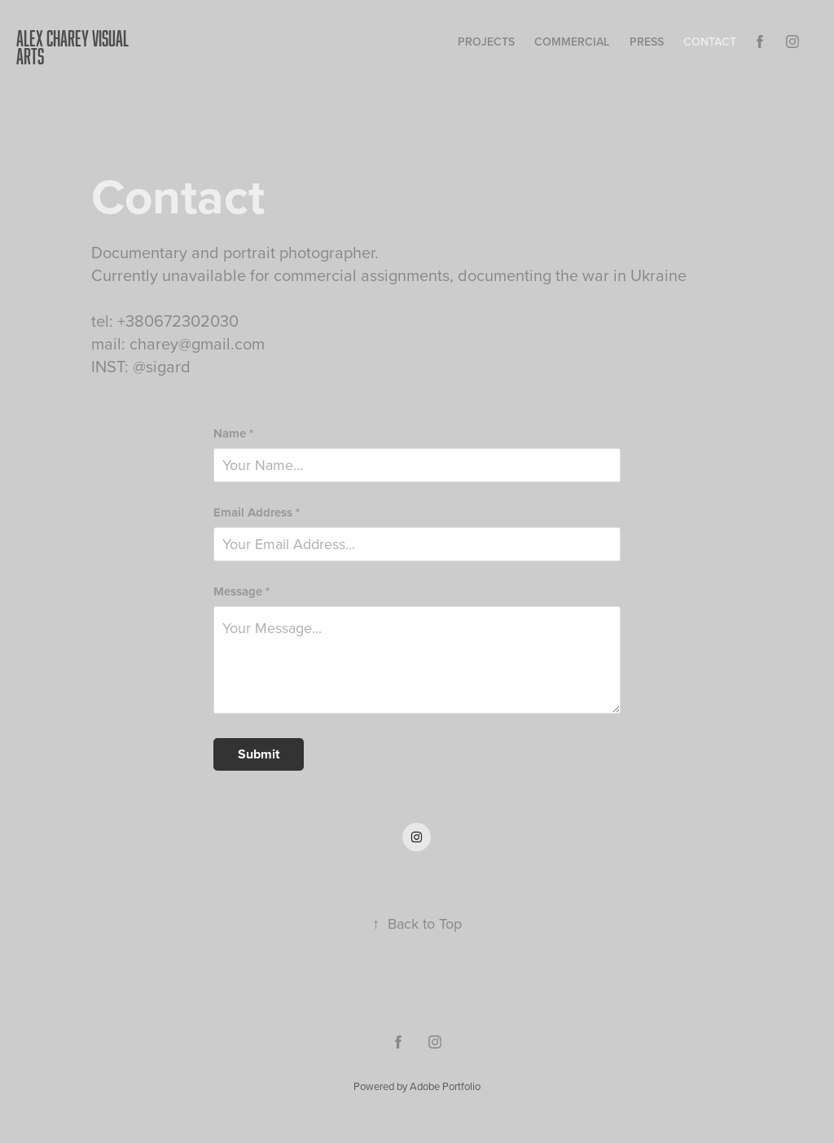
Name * (233, 434)
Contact (709, 41)
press (647, 41)
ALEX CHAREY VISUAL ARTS (74, 47)
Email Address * (256, 513)
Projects (486, 41)
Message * (241, 592)
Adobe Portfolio (445, 1086)
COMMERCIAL (571, 41)
